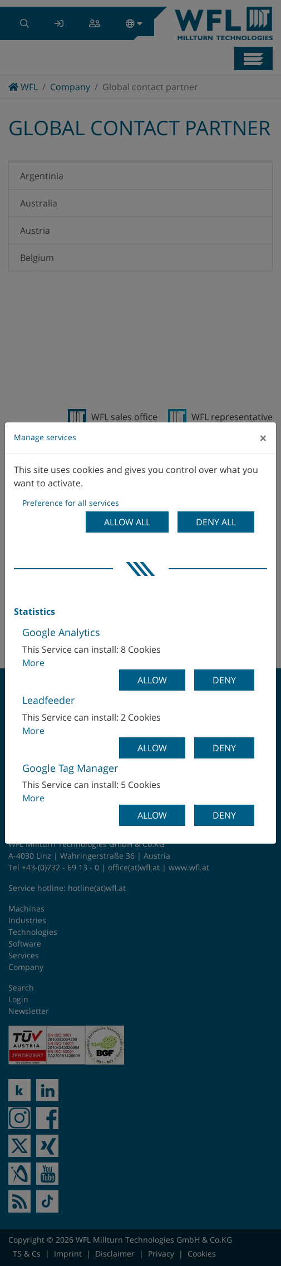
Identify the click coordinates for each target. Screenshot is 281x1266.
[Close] (263, 438)
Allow (152, 680)
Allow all (127, 522)
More (33, 663)
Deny (224, 680)
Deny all (216, 522)
